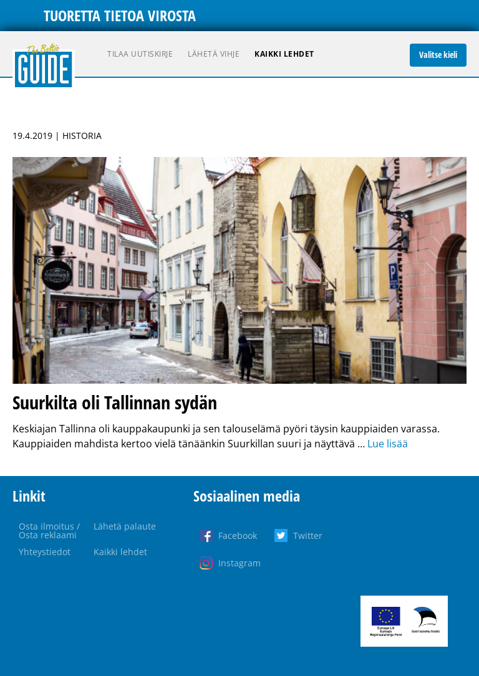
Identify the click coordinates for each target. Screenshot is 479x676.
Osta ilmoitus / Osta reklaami (49, 530)
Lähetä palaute (125, 526)
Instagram (239, 563)
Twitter (307, 535)
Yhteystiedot (44, 552)
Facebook (237, 535)
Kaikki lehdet (284, 54)
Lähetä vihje (214, 54)
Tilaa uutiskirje (140, 54)
